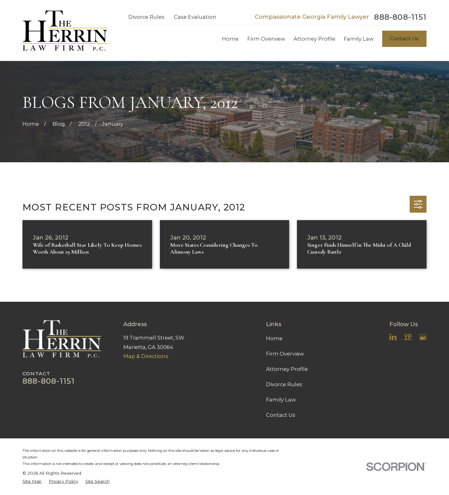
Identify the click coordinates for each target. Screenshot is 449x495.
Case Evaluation (195, 17)
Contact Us (404, 38)
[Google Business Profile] (423, 337)
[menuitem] (32, 481)
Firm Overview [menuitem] (266, 39)
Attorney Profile (287, 369)
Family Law (281, 400)
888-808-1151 (400, 17)
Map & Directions (145, 356)
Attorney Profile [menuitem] (314, 39)
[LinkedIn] (393, 337)
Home (274, 338)
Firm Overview (285, 354)
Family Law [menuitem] (358, 39)
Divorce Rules (146, 17)
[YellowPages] (408, 337)
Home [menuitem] (230, 39)
